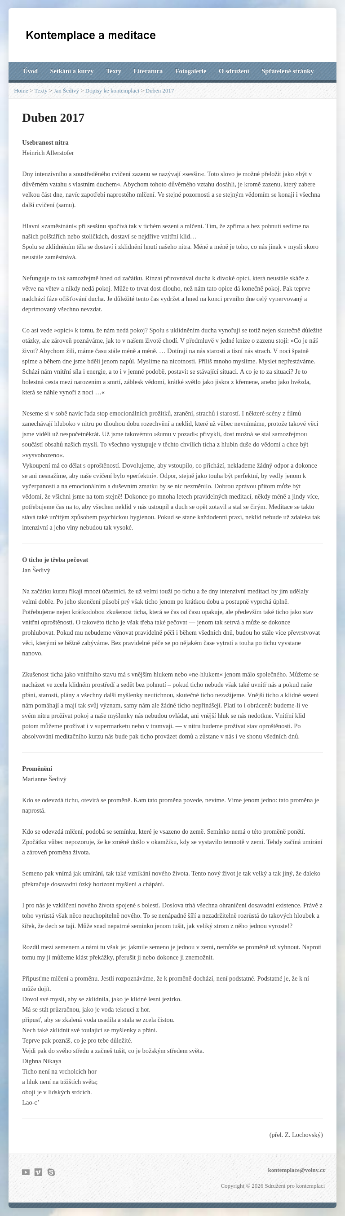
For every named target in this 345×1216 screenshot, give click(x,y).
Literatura (148, 71)
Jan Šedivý (67, 90)
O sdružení (234, 71)
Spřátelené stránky (287, 71)
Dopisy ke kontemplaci (112, 90)
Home (21, 90)
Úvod (30, 71)
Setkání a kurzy (72, 71)
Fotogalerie (191, 71)
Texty (113, 71)
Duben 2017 (160, 90)
